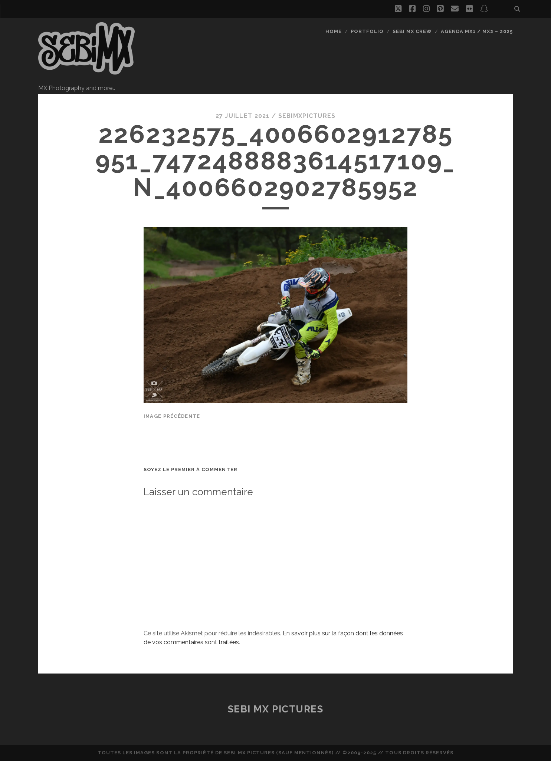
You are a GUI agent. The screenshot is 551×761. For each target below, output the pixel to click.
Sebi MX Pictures (276, 709)
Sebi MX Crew (412, 31)
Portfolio (367, 31)
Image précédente (172, 416)
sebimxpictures (307, 115)
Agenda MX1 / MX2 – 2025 (477, 31)
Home (333, 31)
